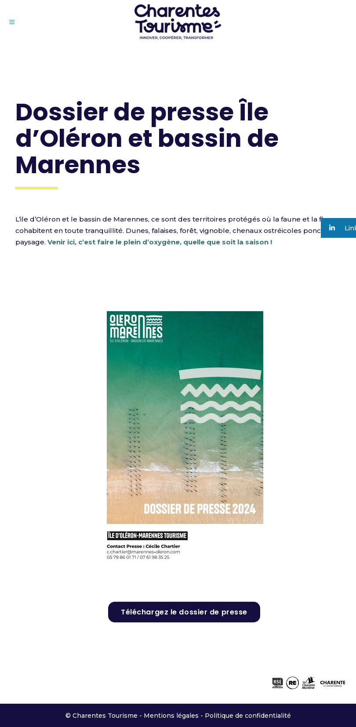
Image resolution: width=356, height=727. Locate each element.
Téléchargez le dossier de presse (184, 612)
